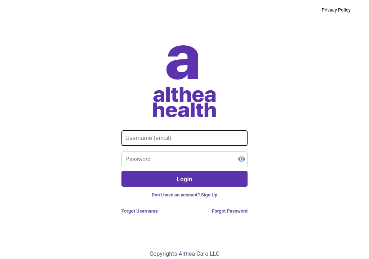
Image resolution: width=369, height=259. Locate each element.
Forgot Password (230, 211)
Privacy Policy (336, 10)
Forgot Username (139, 211)
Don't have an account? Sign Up (184, 194)
